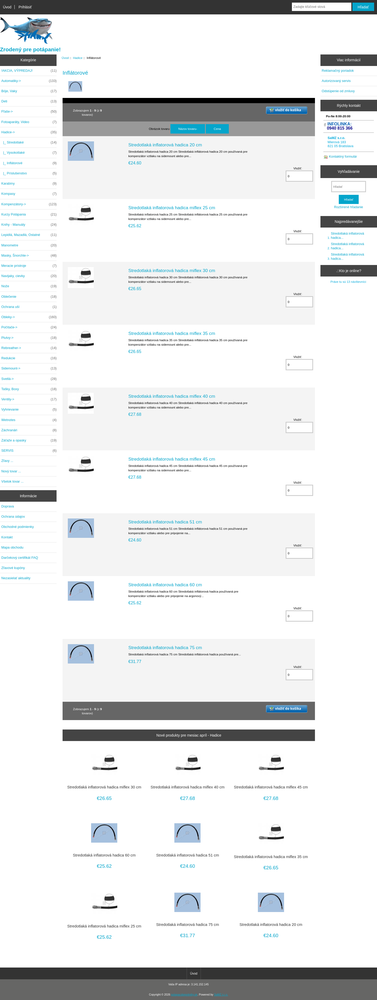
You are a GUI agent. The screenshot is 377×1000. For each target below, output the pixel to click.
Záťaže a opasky (29, 440)
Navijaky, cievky (29, 276)
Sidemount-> (29, 368)
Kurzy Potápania (29, 214)
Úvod (7, 7)
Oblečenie (29, 297)
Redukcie (29, 358)
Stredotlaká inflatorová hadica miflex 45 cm (171, 459)
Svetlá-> (29, 379)
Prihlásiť (25, 7)
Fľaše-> (29, 111)
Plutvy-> (29, 338)
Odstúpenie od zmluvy (338, 91)
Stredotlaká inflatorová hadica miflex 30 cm (171, 270)
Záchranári (29, 430)
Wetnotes (29, 420)
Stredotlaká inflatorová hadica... (347, 235)
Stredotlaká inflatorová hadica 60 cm (165, 584)
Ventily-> (29, 399)
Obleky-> (29, 317)
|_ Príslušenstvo (29, 173)
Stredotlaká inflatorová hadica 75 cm (165, 647)
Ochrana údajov (13, 516)
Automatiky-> (29, 81)
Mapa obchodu (12, 547)
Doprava (7, 506)
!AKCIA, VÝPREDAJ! (29, 71)
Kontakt (7, 537)
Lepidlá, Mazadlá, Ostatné (29, 235)
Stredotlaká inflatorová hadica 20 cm (165, 144)
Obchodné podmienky (17, 527)
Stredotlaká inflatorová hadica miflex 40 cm (171, 396)
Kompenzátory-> (29, 204)
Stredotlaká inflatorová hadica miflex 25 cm (171, 207)
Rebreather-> (29, 348)
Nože (29, 286)
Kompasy (29, 194)
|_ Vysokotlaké (29, 153)
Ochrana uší (29, 307)
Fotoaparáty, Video (29, 122)
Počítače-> (29, 327)
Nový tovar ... (11, 471)
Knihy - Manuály (29, 225)
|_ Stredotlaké (29, 142)
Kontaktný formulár (343, 156)
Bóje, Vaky (29, 91)
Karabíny (29, 183)
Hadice (77, 57)
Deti (29, 101)
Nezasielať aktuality (15, 578)
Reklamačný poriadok (338, 71)
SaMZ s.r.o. (221, 994)
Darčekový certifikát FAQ (19, 558)
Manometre (29, 245)
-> (29, 132)
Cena (217, 128)
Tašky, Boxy (29, 389)
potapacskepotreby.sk (184, 994)
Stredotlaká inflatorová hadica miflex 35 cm (171, 333)
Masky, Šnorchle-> (29, 255)
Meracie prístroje (29, 266)
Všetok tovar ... (12, 481)
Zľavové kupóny (13, 568)
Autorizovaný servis (336, 81)
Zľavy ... (7, 461)
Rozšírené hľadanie (348, 207)
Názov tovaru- (187, 128)
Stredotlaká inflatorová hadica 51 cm (165, 521)
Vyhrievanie (29, 409)
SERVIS (29, 451)
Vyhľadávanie (349, 171)
